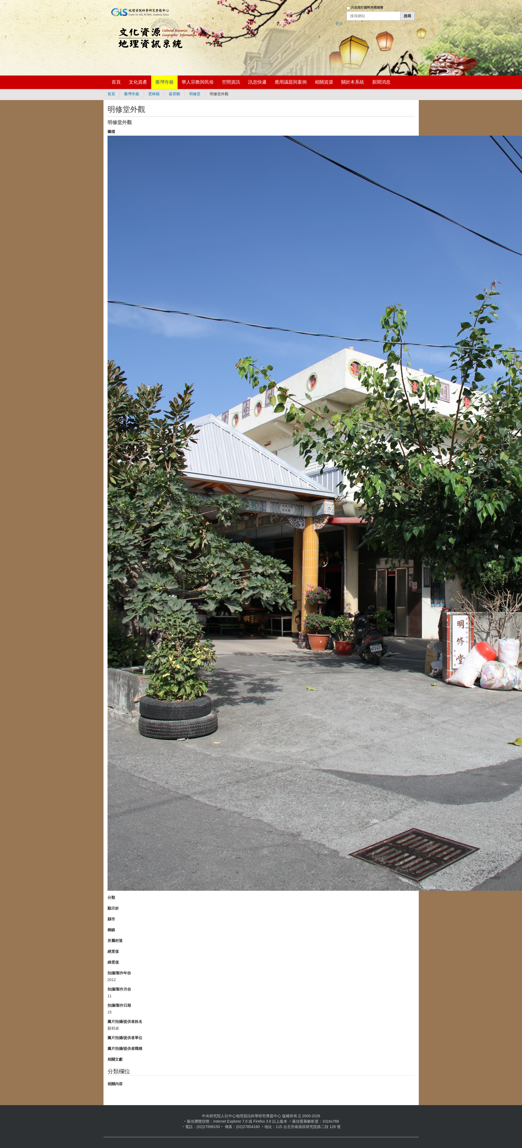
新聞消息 (381, 82)
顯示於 (113, 908)
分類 (111, 897)
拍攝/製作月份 (119, 989)
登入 (339, 23)
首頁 (116, 82)
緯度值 (113, 962)
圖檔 (111, 131)
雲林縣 (154, 94)
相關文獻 (115, 1059)
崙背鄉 (174, 94)
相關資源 (324, 82)
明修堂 (194, 94)
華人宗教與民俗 (198, 82)
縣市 (111, 919)
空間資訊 (231, 82)
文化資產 (138, 82)
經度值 (113, 951)
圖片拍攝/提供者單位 (125, 1038)
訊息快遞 (257, 82)
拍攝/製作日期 (119, 1005)
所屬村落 (115, 940)
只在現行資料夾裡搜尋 (367, 7)
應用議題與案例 (291, 82)
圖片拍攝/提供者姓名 (125, 1021)
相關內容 (115, 1084)
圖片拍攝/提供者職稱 (125, 1048)
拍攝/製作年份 (119, 973)
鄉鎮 (111, 930)
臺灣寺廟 (164, 82)
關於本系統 (352, 82)
